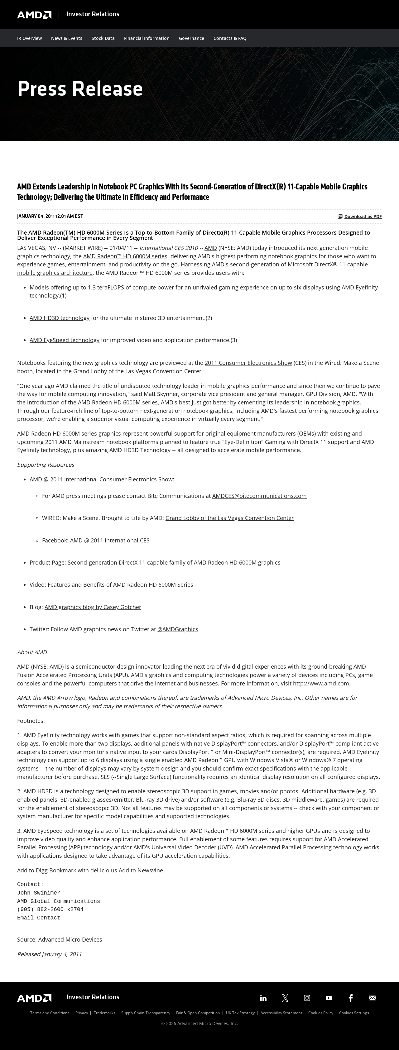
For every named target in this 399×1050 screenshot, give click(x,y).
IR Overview (29, 38)
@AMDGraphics (177, 638)
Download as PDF (359, 222)
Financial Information (147, 38)
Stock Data (103, 38)
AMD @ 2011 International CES (110, 548)
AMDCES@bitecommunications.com (259, 503)
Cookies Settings (354, 1025)
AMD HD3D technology (59, 323)
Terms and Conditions (50, 1025)
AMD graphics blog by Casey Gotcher (93, 615)
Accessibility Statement (281, 1025)
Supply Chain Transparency (145, 1025)
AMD (211, 252)
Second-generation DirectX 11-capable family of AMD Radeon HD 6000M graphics (174, 570)
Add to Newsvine (141, 881)
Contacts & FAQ (230, 38)
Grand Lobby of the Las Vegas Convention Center (230, 525)
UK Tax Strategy (240, 1025)
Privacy (81, 1025)
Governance (191, 38)
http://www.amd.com (321, 692)
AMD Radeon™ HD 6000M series (125, 261)
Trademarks (104, 1025)
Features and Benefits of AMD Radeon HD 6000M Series (120, 593)
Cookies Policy (320, 1025)
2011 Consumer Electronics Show (248, 369)
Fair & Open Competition (198, 1025)
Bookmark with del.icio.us (83, 881)
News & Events (66, 38)
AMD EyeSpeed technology (64, 346)
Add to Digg (32, 881)
